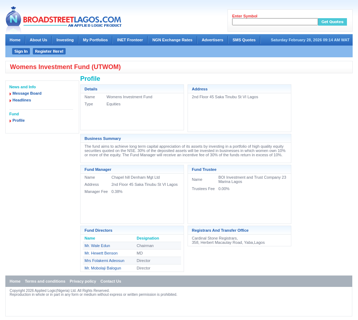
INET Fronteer (130, 40)
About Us (38, 40)
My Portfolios (95, 40)
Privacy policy (83, 281)
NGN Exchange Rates (172, 40)
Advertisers (213, 40)
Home (15, 40)
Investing (64, 40)
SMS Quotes (244, 40)
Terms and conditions (45, 281)
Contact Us (111, 281)
